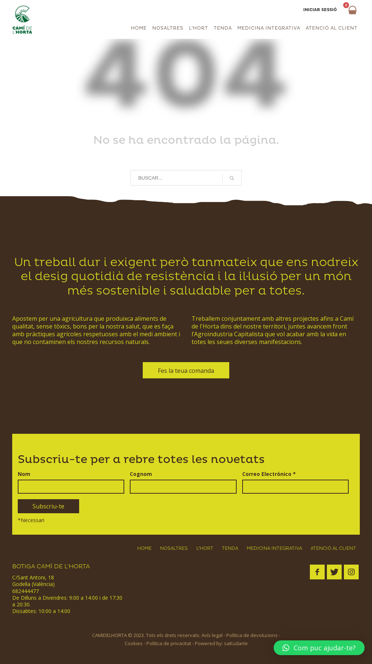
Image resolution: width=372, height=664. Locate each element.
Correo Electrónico (269, 474)
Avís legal (212, 635)
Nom (24, 474)
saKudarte (236, 643)
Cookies (134, 643)
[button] (319, 647)
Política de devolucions (252, 635)
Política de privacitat (168, 643)
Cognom (141, 474)
